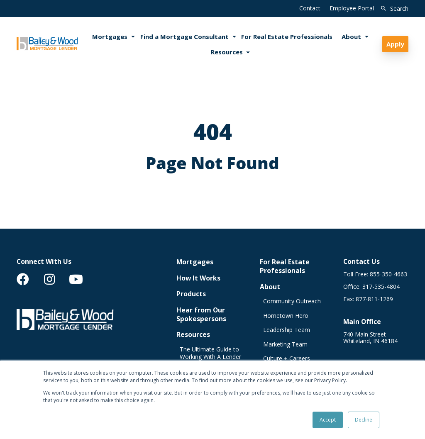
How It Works (198, 278)
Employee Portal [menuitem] (352, 8)
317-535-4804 (381, 286)
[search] (392, 9)
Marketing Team (285, 344)
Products (191, 294)
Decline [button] (363, 419)
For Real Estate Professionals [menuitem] (286, 36)
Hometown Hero (285, 315)
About (270, 287)
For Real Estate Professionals (285, 266)
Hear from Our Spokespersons (201, 314)
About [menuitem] (351, 36)
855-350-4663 (388, 274)
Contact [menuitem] (309, 8)
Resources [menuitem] (227, 52)
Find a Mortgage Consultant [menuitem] (184, 36)
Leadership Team (286, 330)
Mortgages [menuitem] (109, 36)
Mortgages (194, 262)
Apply (395, 44)
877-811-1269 (374, 299)
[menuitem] (23, 279)
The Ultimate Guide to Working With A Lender (210, 353)
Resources (193, 334)
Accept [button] (328, 419)
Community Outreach (292, 301)
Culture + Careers (286, 358)
